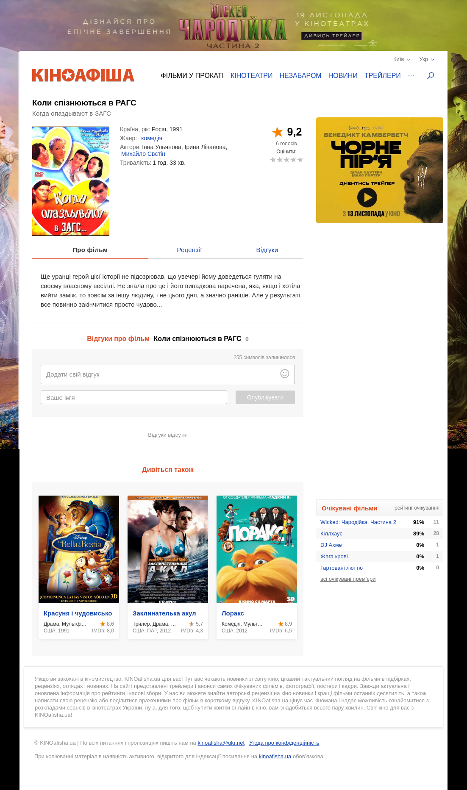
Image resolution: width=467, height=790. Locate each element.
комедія (151, 138)
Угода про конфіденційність (284, 743)
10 (300, 159)
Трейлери (382, 75)
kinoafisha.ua (275, 756)
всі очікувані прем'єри (347, 579)
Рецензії (189, 249)
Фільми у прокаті (192, 75)
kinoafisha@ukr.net (221, 743)
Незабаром (301, 75)
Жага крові (334, 556)
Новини (343, 75)
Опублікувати (265, 397)
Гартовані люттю (341, 568)
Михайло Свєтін (143, 153)
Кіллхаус (331, 533)
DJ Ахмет (332, 545)
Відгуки (267, 249)
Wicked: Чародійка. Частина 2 (358, 522)
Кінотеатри (252, 75)
